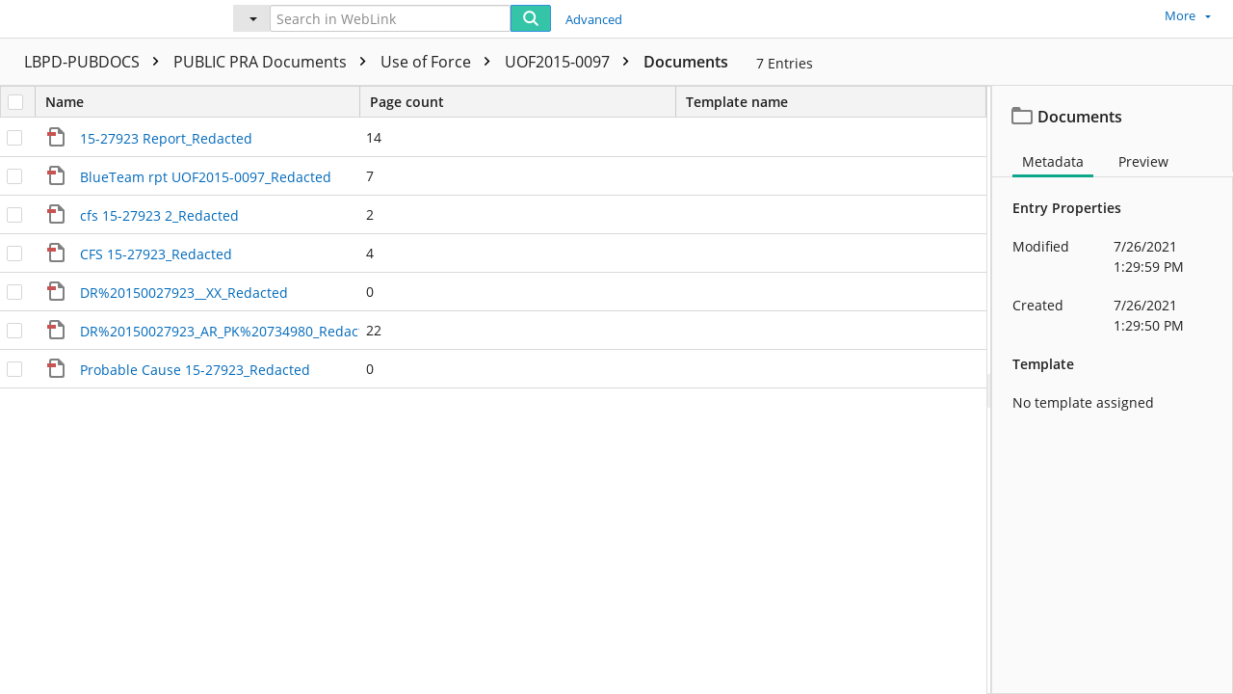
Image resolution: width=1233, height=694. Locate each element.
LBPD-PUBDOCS (96, 61)
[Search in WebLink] (390, 18)
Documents (685, 61)
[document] (1112, 390)
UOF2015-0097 (572, 61)
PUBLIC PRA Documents (274, 61)
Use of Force (440, 61)
